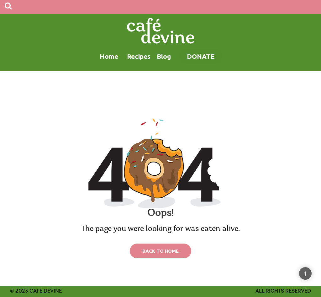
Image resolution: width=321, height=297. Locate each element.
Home (109, 56)
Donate (200, 56)
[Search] (8, 6)
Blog (164, 56)
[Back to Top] (305, 273)
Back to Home (160, 251)
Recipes (138, 56)
